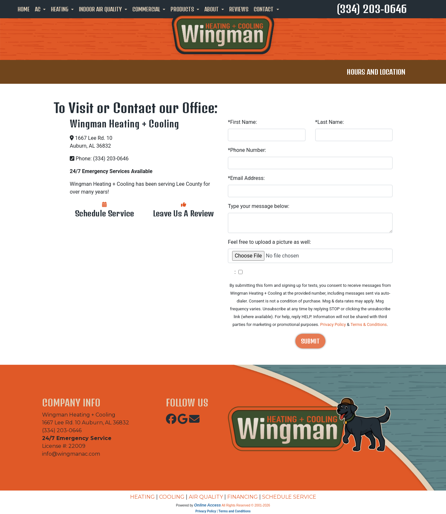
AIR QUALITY (206, 497)
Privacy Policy (333, 324)
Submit (310, 341)
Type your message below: (258, 206)
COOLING (172, 497)
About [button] (212, 9)
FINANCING (242, 497)
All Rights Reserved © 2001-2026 (246, 505)
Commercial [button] (146, 9)
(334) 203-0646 (372, 8)
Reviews (238, 9)
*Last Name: (329, 122)
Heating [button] (60, 9)
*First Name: (242, 122)
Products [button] (183, 9)
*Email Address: (246, 178)
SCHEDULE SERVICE (289, 497)
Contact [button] (264, 9)
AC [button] (38, 9)
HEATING (142, 497)
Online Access (207, 505)
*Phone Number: (247, 150)
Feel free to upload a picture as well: (269, 242)
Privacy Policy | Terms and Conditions (222, 511)
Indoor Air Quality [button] (101, 9)
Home (24, 9)
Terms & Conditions (368, 324)
